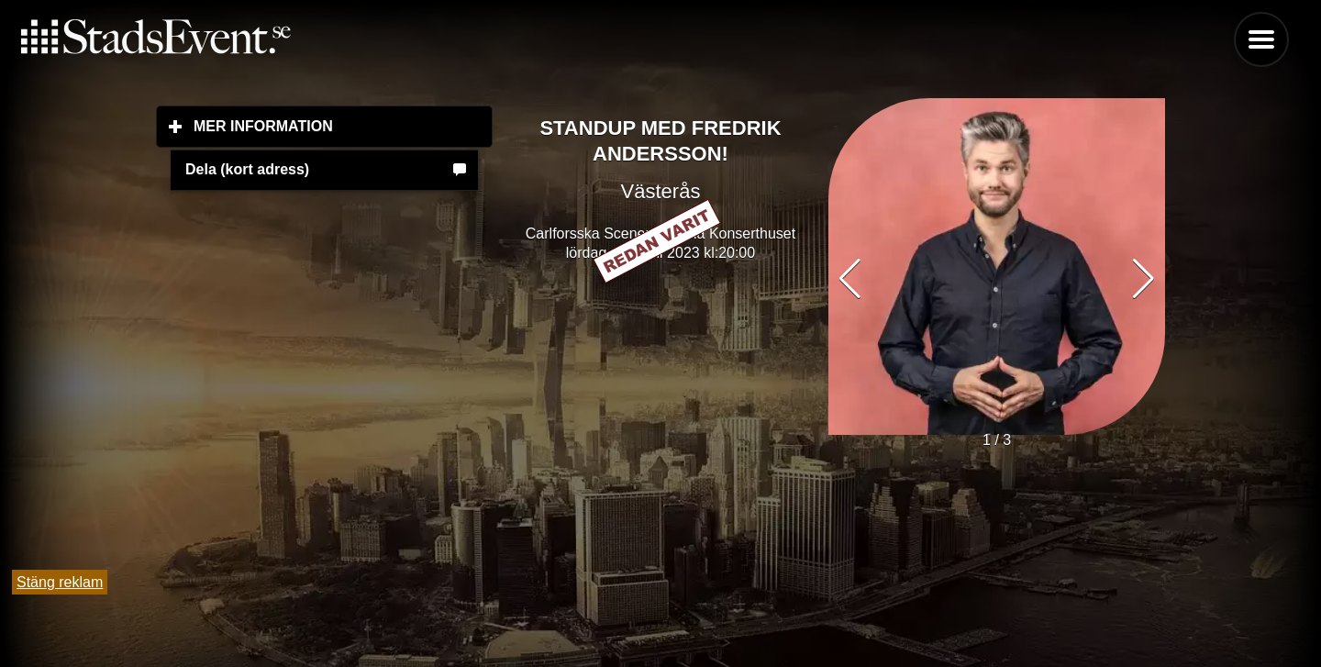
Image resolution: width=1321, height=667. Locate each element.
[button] (1143, 279)
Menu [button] (1261, 39)
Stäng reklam (60, 582)
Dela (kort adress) (247, 169)
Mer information (343, 125)
